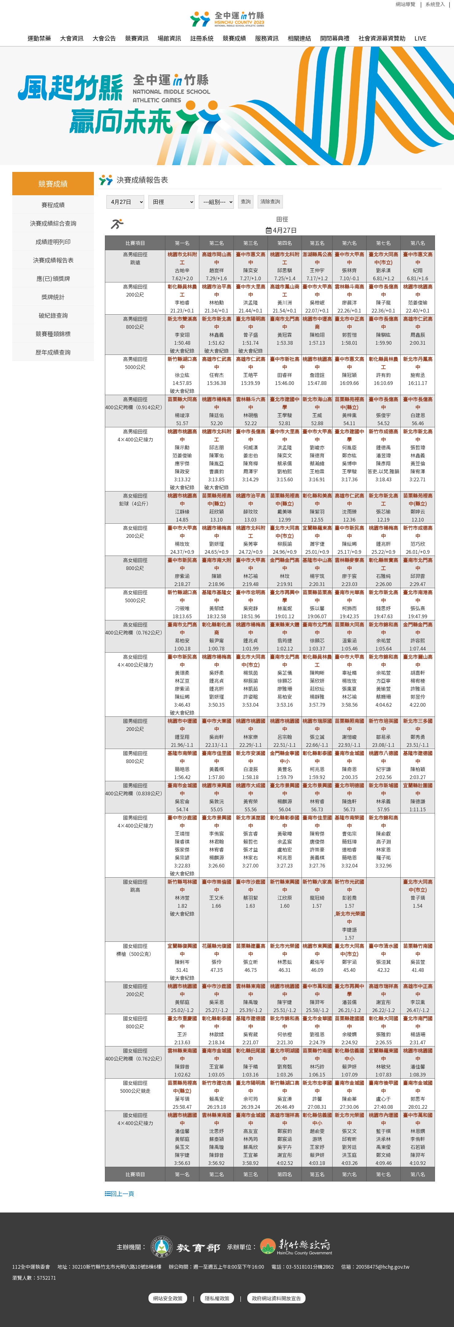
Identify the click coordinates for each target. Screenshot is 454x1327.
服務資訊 (267, 38)
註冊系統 (202, 38)
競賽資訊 (136, 38)
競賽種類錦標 (53, 333)
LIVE (420, 38)
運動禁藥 (39, 38)
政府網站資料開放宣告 (276, 1298)
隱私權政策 (217, 1298)
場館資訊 (169, 38)
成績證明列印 (53, 241)
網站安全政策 (168, 1298)
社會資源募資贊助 (382, 38)
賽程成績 (53, 204)
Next (443, 97)
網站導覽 (405, 4)
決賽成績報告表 (53, 260)
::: (392, 4)
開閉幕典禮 (334, 38)
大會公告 (104, 38)
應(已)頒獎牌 (53, 278)
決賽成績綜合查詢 (53, 223)
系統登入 (435, 4)
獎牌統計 (53, 297)
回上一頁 (119, 1193)
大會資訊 (71, 38)
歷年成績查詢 (53, 352)
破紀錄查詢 (53, 315)
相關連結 (299, 38)
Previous (11, 97)
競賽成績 (234, 38)
